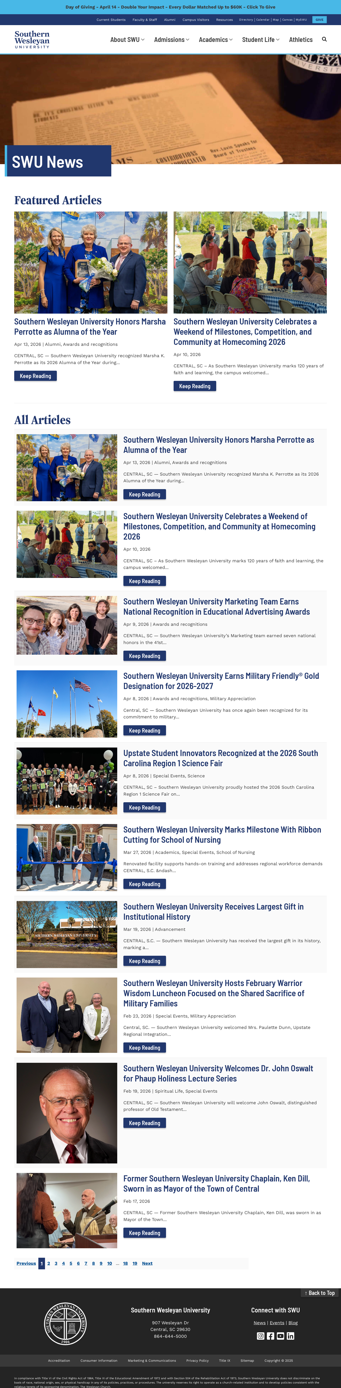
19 (135, 1263)
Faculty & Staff (145, 20)
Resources (224, 20)
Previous (26, 1263)
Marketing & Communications (152, 1360)
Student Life (258, 39)
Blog (293, 1322)
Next (147, 1263)
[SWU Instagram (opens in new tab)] (261, 1336)
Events (277, 1322)
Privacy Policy (197, 1360)
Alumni (169, 20)
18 (125, 1263)
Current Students (111, 20)
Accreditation (59, 1360)
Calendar (263, 19)
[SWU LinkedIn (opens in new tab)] (291, 1336)
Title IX (224, 1360)
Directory (246, 19)
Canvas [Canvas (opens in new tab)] (287, 19)
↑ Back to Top (320, 1292)
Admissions (169, 39)
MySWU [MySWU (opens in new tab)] (301, 19)
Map (276, 19)
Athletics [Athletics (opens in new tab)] (301, 39)
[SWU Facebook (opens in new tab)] (271, 1336)
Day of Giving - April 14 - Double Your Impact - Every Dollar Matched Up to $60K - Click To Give (170, 7)
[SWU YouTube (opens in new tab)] (281, 1336)
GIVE (319, 20)
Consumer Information (99, 1360)
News (260, 1322)
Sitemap (247, 1360)
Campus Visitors (196, 20)
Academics (213, 39)
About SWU (125, 39)
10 (109, 1263)
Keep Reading (35, 375)
